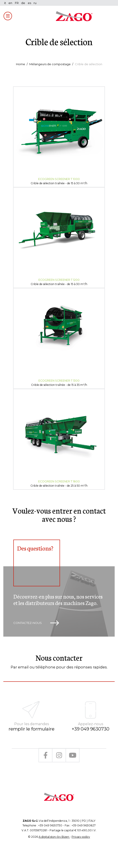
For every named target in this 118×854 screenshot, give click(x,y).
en (10, 3)
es (29, 3)
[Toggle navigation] (7, 16)
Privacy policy (81, 836)
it (5, 3)
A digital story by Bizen (54, 836)
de (23, 3)
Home (20, 64)
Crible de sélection (88, 64)
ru (35, 3)
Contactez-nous (36, 623)
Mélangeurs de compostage (50, 64)
